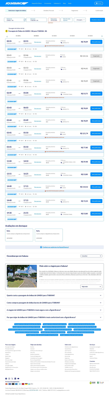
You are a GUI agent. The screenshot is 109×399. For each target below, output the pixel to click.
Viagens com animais (35, 371)
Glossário (32, 352)
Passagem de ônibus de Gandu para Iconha (54, 324)
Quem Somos (68, 350)
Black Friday (8, 356)
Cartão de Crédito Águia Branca (97, 352)
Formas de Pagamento (35, 356)
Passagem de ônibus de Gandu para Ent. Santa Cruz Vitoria (42, 335)
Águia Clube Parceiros (94, 371)
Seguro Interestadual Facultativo (37, 365)
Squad (91, 356)
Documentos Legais (69, 365)
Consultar (91, 256)
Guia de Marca (68, 348)
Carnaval (32, 348)
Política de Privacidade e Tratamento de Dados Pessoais (42, 361)
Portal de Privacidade (94, 369)
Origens (7, 354)
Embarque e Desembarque (36, 350)
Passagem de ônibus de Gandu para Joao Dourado (58, 329)
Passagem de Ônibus (10, 347)
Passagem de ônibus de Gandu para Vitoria (54, 327)
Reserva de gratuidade (35, 360)
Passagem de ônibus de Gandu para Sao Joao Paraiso (82, 327)
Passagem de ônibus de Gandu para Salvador (53, 332)
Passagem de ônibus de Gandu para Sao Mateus (81, 324)
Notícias (7, 363)
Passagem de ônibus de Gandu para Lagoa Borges (87, 329)
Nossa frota (67, 356)
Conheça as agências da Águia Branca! (56, 247)
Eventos (32, 347)
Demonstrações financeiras (71, 369)
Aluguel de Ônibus (37, 3)
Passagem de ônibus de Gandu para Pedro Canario (26, 327)
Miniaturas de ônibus (69, 361)
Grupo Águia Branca (69, 354)
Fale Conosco (93, 365)
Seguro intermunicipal (35, 363)
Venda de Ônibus (93, 358)
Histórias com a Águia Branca (71, 347)
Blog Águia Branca (9, 369)
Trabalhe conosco (69, 367)
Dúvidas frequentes (34, 354)
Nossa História (68, 352)
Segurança (67, 358)
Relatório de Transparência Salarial (72, 371)
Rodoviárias (8, 352)
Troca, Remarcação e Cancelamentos (38, 367)
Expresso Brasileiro (69, 360)
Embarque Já (57, 3)
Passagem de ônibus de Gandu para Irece (71, 335)
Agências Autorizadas (94, 363)
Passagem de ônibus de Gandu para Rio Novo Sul (27, 324)
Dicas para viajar (8, 360)
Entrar (98, 3)
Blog (64, 3)
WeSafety (92, 348)
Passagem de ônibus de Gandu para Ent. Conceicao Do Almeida (25, 329)
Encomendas (47, 3)
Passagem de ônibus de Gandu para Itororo (27, 332)
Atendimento (93, 367)
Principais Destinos (9, 348)
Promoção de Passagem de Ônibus (13, 350)
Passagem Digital (9, 365)
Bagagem (7, 358)
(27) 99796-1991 (33, 390)
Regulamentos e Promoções (11, 367)
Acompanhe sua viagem (95, 347)
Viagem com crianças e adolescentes (38, 369)
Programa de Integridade (70, 363)
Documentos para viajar (10, 361)
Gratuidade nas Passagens (36, 358)
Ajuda (69, 3)
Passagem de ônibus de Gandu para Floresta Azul (81, 332)
